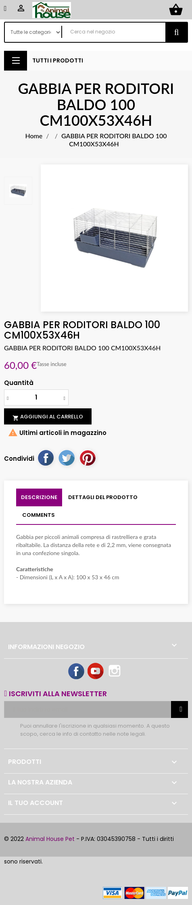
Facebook (77, 671)
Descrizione (39, 497)
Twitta (66, 457)
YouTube (96, 671)
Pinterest (87, 457)
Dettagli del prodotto (103, 497)
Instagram (115, 671)
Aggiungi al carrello (48, 417)
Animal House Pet (50, 839)
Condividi (46, 457)
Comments (38, 515)
